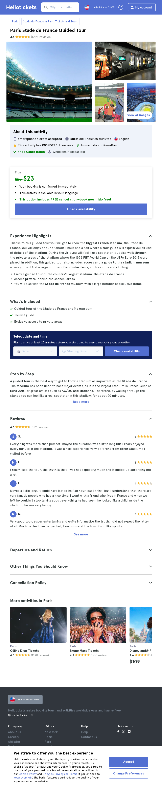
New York (51, 732)
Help (84, 732)
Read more (81, 402)
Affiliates (14, 742)
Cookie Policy (28, 773)
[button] (81, 236)
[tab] (81, 236)
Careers (14, 737)
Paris (15, 21)
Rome (49, 737)
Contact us (89, 737)
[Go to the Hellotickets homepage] (22, 7)
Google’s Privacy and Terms (60, 773)
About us (14, 732)
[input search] (60, 7)
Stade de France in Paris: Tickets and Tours (50, 21)
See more (81, 534)
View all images (138, 115)
